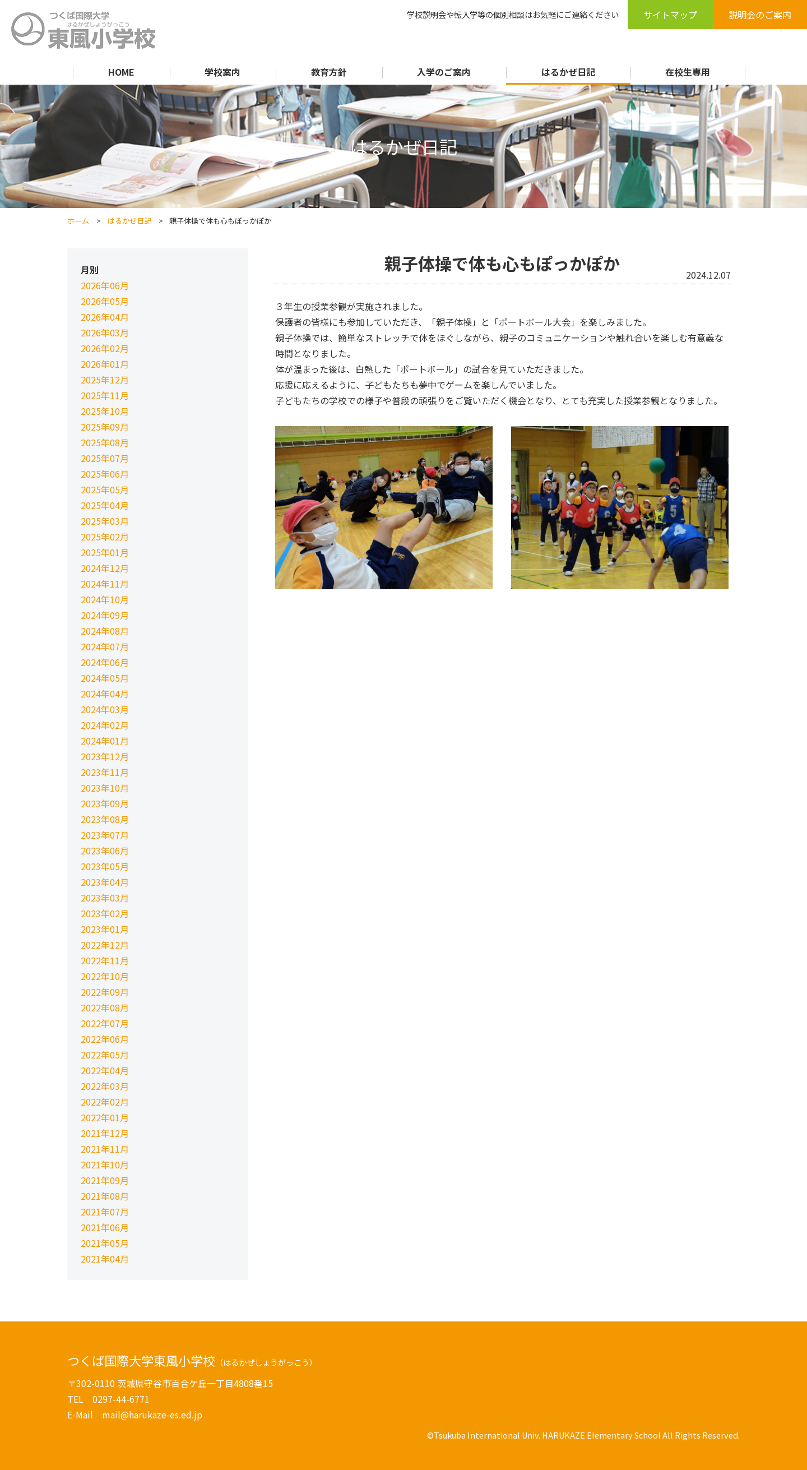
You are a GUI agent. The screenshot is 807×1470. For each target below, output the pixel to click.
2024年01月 (105, 740)
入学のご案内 (444, 71)
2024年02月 (105, 725)
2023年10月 (105, 787)
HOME (121, 71)
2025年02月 (105, 536)
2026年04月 (105, 316)
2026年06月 (105, 285)
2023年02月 (105, 913)
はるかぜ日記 (568, 71)
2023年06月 (105, 850)
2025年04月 (105, 505)
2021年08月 (105, 1196)
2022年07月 (105, 1023)
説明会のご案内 (760, 14)
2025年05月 (105, 489)
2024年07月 (105, 646)
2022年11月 (105, 960)
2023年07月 (105, 835)
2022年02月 (105, 1101)
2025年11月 (105, 395)
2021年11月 (105, 1148)
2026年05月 (105, 301)
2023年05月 (105, 866)
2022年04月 (105, 1070)
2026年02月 (105, 348)
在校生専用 (687, 71)
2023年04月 (105, 882)
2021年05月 (105, 1243)
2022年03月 (105, 1086)
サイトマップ (670, 14)
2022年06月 (105, 1039)
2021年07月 (105, 1211)
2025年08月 (105, 442)
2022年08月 (105, 1007)
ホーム (78, 220)
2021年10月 (105, 1164)
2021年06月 (105, 1227)
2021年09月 (105, 1180)
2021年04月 (105, 1258)
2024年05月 (105, 678)
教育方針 (329, 71)
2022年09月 (105, 992)
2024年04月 (105, 693)
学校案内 (222, 71)
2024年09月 (105, 615)
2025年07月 (105, 458)
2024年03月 (105, 709)
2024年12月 (105, 568)
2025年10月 (105, 411)
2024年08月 (105, 630)
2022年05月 (105, 1054)
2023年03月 (105, 897)
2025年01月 (105, 552)
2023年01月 (105, 929)
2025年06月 (105, 473)
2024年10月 (105, 599)
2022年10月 (105, 976)
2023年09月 (105, 803)
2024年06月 (105, 662)
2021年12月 (105, 1133)
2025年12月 (105, 379)
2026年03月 (105, 332)
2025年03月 (105, 521)
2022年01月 (105, 1117)
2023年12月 (105, 756)
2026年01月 (105, 364)
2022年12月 (105, 944)
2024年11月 (105, 583)
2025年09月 (105, 426)
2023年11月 (105, 772)
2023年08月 (105, 819)
